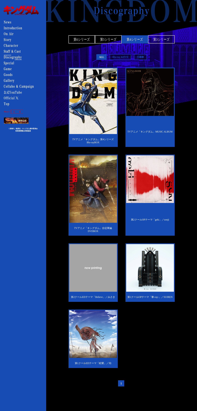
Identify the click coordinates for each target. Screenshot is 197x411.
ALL (101, 57)
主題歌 (140, 57)
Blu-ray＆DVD (120, 57)
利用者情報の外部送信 (23, 131)
